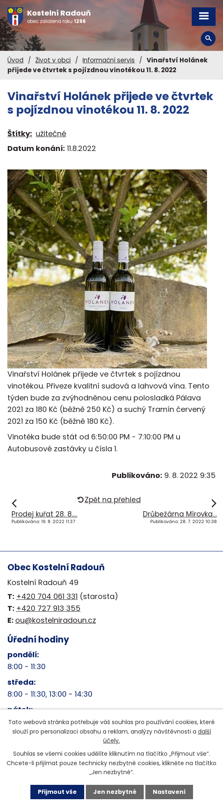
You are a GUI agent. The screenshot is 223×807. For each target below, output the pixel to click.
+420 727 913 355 (48, 608)
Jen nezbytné (114, 792)
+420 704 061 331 (47, 596)
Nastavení (169, 792)
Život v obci (53, 60)
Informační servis (109, 60)
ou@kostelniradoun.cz (55, 620)
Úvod (15, 60)
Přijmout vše (57, 792)
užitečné (51, 133)
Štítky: (19, 133)
